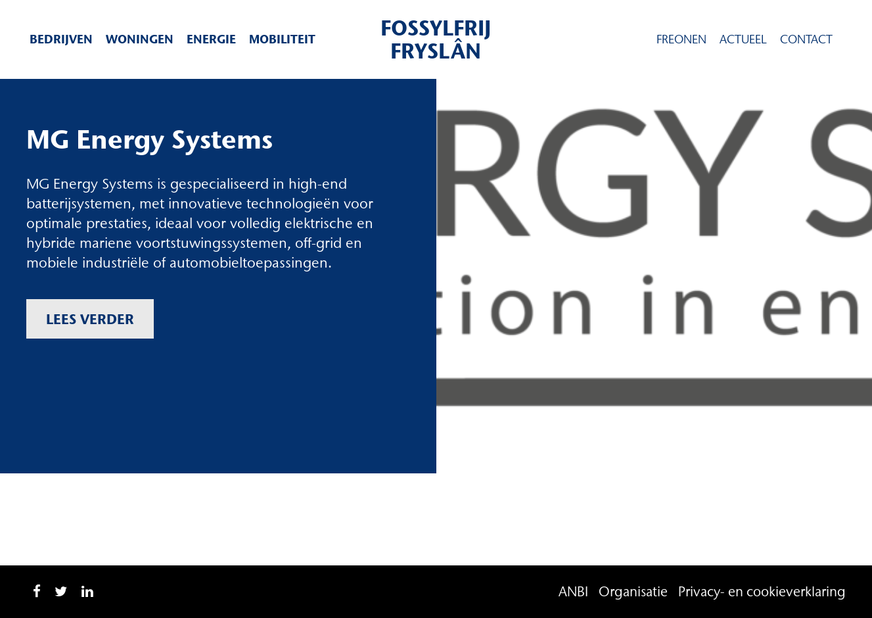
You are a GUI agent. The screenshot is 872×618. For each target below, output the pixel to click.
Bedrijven (61, 39)
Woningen (139, 39)
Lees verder (90, 318)
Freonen (681, 39)
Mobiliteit (282, 39)
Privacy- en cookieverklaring (762, 591)
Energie (211, 39)
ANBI (573, 591)
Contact (806, 39)
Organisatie (633, 591)
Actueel (743, 39)
